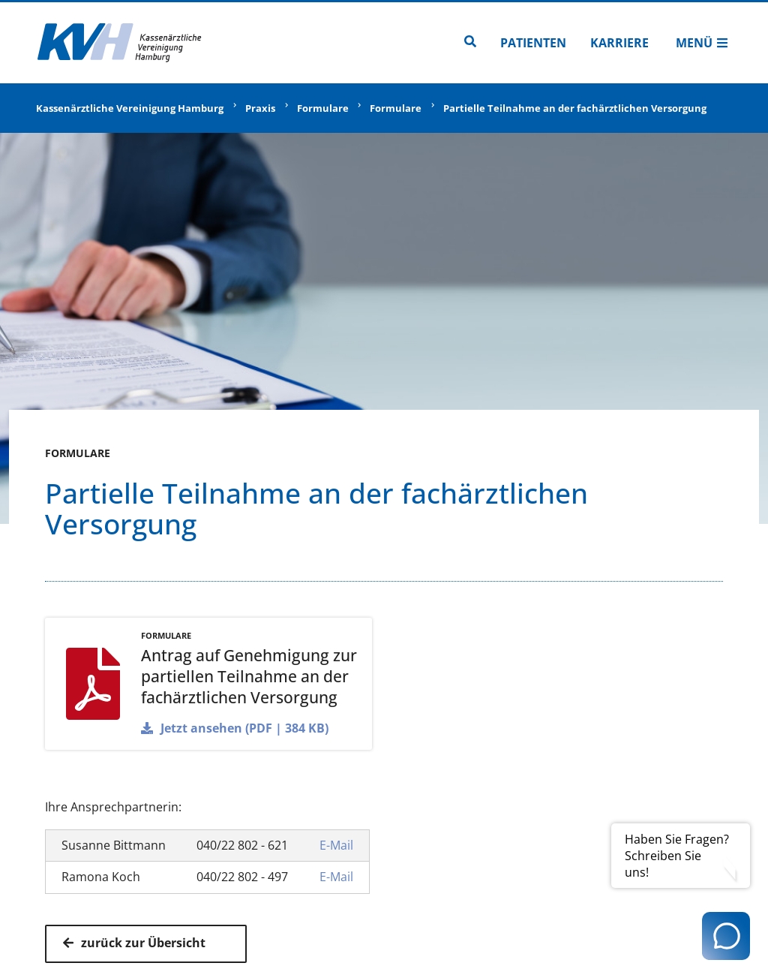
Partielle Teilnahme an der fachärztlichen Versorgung (574, 108)
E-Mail (336, 845)
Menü (702, 43)
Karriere (619, 43)
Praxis (260, 108)
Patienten (533, 43)
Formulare (323, 108)
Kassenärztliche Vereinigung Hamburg (130, 108)
